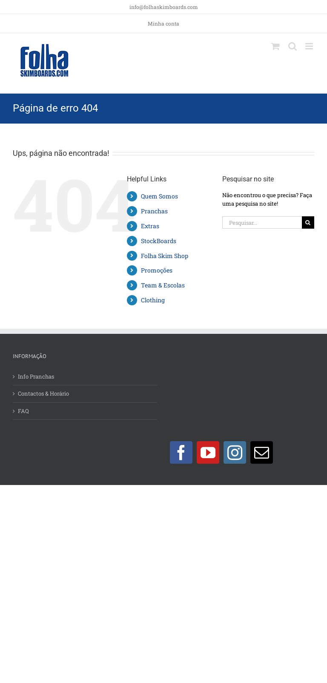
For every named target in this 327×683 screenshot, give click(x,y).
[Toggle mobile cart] (275, 46)
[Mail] (261, 452)
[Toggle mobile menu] (309, 46)
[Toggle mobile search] (292, 46)
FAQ (23, 411)
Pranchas (154, 211)
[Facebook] (181, 452)
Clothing (153, 300)
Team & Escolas (163, 285)
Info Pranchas (36, 376)
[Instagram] (235, 452)
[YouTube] (208, 452)
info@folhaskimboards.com (163, 6)
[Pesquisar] (308, 222)
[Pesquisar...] (262, 222)
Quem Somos (159, 196)
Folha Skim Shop (164, 256)
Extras (150, 226)
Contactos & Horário (43, 393)
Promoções (156, 270)
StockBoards (158, 241)
